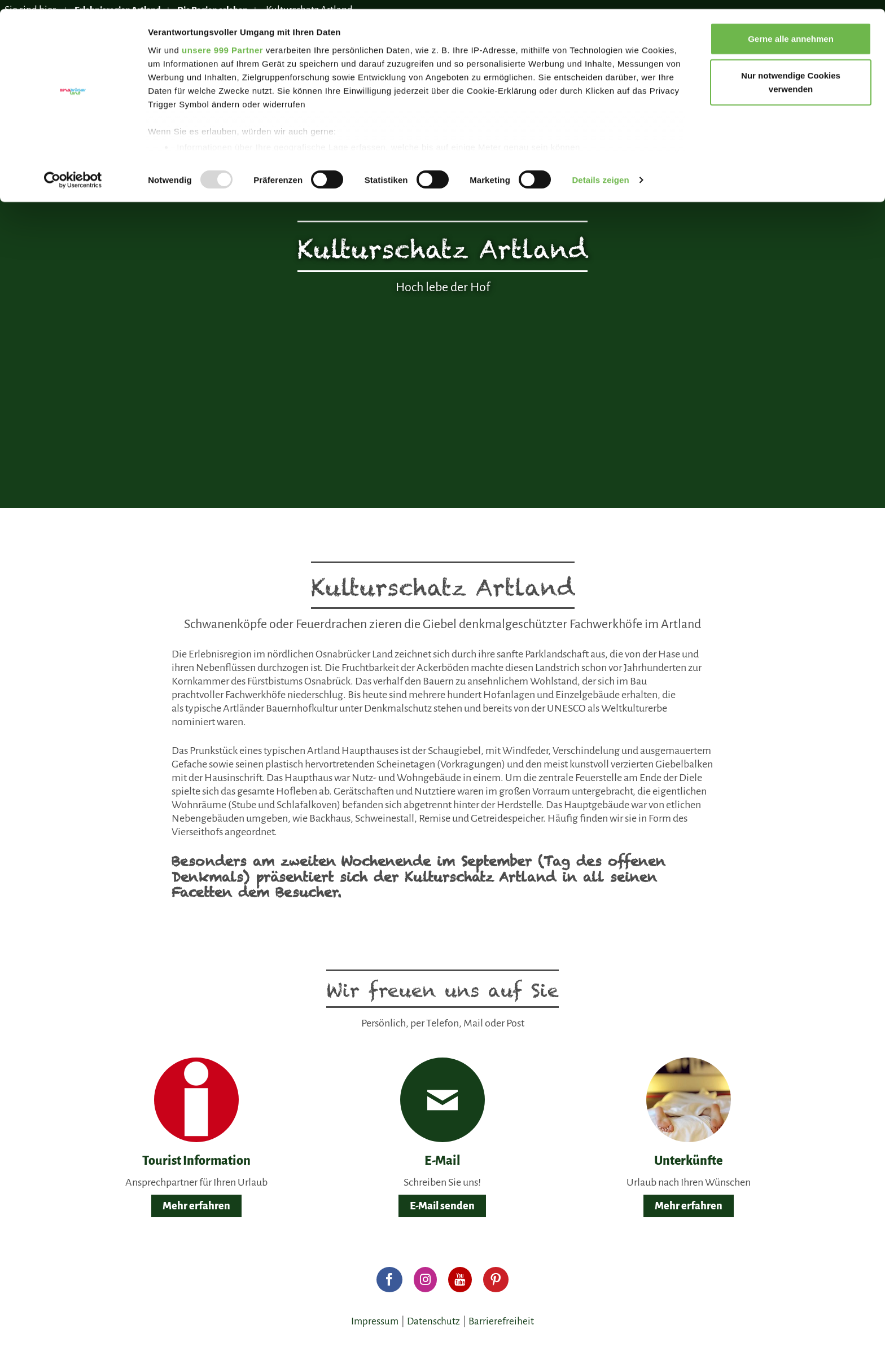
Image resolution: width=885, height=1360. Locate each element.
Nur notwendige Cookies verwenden (790, 73)
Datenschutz (433, 1321)
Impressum (374, 1321)
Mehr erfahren (196, 1206)
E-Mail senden (442, 1206)
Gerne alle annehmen (791, 29)
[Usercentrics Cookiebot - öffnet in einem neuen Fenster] (73, 171)
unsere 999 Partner (222, 41)
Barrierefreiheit (501, 1321)
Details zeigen (600, 171)
